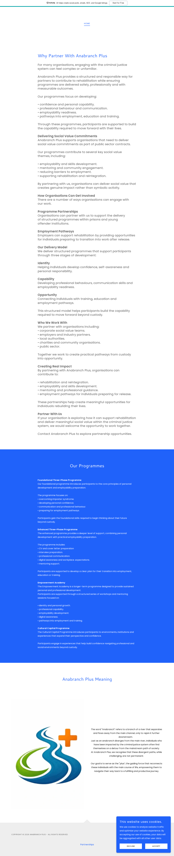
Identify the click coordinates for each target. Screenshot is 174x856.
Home (87, 23)
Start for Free (118, 3)
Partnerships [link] (87, 844)
